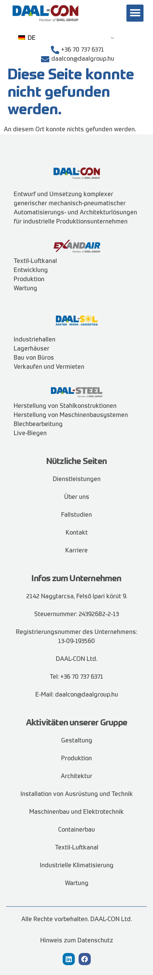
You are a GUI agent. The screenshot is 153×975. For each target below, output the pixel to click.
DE (27, 38)
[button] (135, 13)
